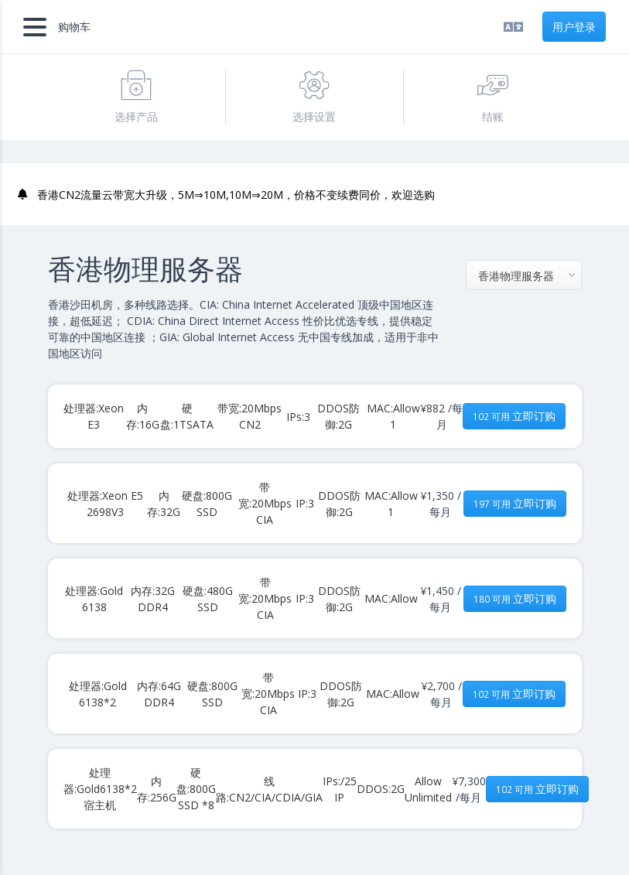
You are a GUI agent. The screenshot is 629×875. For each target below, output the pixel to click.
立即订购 (514, 415)
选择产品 (136, 97)
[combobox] (524, 275)
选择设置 (314, 97)
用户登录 (574, 26)
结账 (492, 97)
